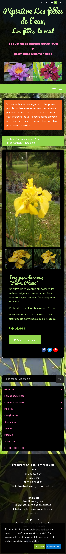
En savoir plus (53, 547)
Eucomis (8, 434)
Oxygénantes (11, 415)
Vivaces (8, 428)
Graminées (10, 422)
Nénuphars (9, 389)
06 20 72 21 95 (34, 482)
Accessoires (10, 441)
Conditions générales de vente (33, 523)
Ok (59, 379)
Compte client (33, 519)
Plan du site (33, 498)
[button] (7, 71)
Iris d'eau (8, 408)
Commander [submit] (25, 339)
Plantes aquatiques (14, 402)
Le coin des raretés (14, 447)
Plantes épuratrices (14, 395)
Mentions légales (33, 501)
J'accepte (40, 547)
